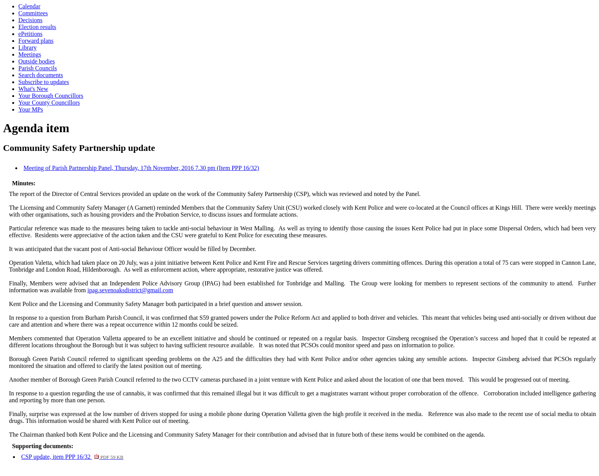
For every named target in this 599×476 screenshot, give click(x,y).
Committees (33, 13)
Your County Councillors (49, 102)
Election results (37, 27)
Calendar (29, 6)
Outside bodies (36, 61)
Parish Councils (37, 68)
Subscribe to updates (43, 82)
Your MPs (30, 109)
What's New (33, 89)
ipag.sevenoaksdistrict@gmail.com (130, 290)
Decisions (30, 20)
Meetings (29, 54)
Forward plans (35, 40)
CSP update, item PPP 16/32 (72, 456)
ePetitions (30, 34)
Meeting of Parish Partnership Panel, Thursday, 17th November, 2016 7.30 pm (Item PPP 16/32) (141, 168)
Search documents (40, 75)
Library (27, 47)
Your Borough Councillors (50, 95)
